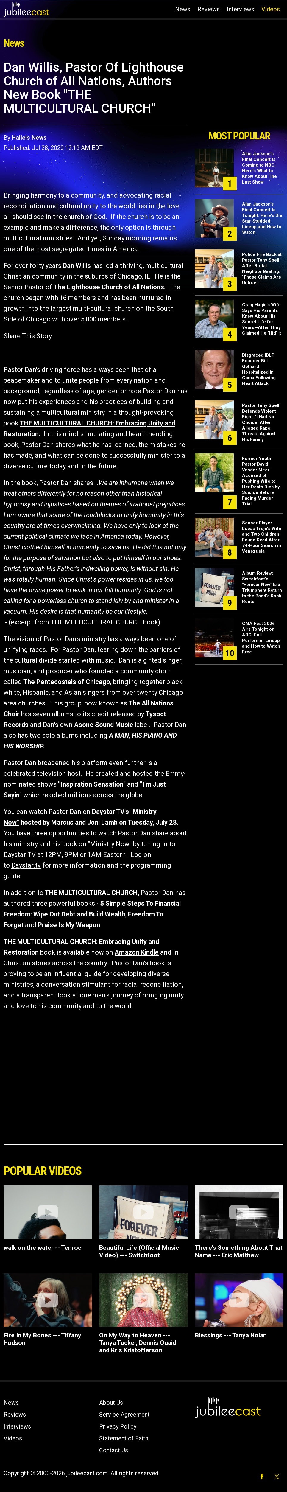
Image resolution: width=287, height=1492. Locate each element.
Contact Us (113, 1450)
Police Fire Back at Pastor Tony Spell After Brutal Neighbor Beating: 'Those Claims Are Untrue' (262, 268)
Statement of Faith (123, 1438)
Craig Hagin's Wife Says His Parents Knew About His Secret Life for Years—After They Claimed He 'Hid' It (261, 319)
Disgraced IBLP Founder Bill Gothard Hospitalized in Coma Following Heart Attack (259, 369)
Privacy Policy (117, 1426)
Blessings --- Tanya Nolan (231, 1335)
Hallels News (29, 137)
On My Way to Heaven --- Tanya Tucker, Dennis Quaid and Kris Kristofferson (137, 1343)
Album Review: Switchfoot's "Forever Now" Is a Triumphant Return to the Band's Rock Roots (262, 587)
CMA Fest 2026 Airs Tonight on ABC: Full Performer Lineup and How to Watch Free (261, 638)
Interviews (240, 9)
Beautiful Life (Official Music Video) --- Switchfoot (139, 1251)
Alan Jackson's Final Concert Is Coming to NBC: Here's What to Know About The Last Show (259, 168)
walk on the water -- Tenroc (42, 1247)
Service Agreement (124, 1414)
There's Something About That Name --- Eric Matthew (239, 1251)
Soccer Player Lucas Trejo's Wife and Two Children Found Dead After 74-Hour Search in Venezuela (261, 537)
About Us (111, 1402)
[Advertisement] (239, 93)
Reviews (208, 9)
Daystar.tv (26, 865)
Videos (270, 9)
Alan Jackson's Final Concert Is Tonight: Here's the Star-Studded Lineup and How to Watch (262, 218)
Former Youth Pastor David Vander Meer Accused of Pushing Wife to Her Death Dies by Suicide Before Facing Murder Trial (261, 481)
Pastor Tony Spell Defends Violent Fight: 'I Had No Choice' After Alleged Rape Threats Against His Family (260, 422)
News (182, 9)
